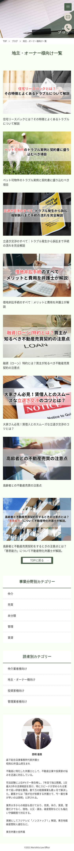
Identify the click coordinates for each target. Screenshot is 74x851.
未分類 (12, 615)
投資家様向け (16, 690)
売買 (10, 604)
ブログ (15, 41)
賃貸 (10, 637)
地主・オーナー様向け (21, 679)
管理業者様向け (17, 701)
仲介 (10, 594)
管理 (10, 626)
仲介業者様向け (17, 668)
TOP (5, 41)
